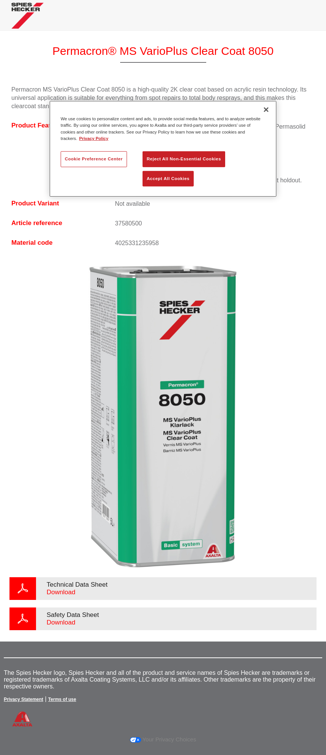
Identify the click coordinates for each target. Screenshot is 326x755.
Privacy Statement (23, 699)
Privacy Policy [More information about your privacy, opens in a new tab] (93, 138)
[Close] (266, 109)
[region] (163, 149)
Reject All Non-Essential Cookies (184, 158)
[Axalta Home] (27, 21)
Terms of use (62, 699)
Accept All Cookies (168, 178)
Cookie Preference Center (94, 158)
